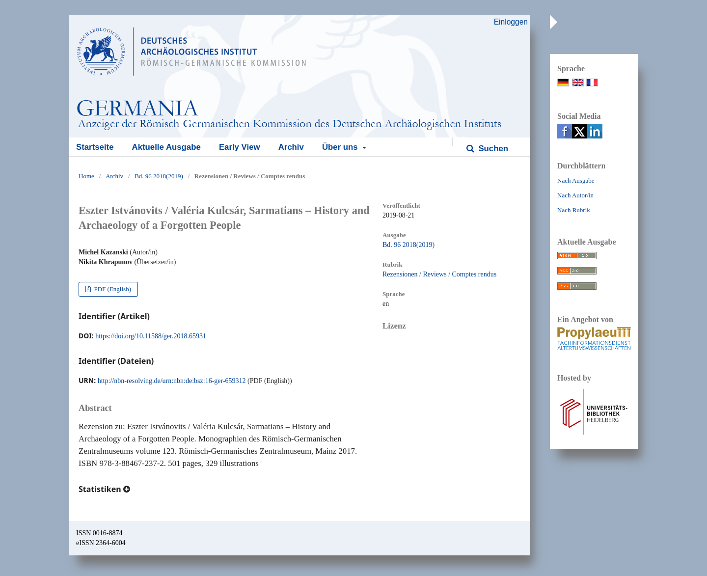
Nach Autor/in (575, 195)
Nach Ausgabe (575, 180)
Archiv (291, 147)
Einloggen (511, 22)
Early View (239, 147)
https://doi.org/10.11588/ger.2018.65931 (150, 336)
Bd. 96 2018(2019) (159, 176)
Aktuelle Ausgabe (166, 147)
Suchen (492, 148)
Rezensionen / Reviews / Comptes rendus (439, 274)
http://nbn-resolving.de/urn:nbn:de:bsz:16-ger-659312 (172, 380)
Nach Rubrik (573, 210)
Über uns (341, 147)
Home (86, 176)
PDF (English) (111, 289)
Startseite (94, 147)
